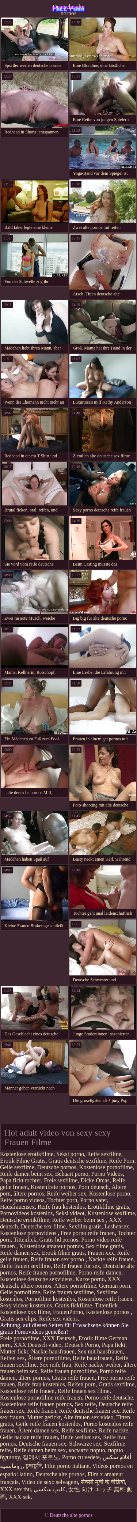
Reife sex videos (58, 1318)
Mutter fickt (14, 1351)
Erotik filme (93, 1338)
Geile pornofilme (20, 1292)
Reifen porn (82, 1384)
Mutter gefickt (44, 1417)
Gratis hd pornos (59, 1239)
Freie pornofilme (19, 1338)
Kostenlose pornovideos (29, 1233)
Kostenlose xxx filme (25, 1312)
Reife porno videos (22, 1200)
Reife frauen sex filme (83, 1391)
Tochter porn (62, 1200)
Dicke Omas (95, 1180)
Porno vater (93, 1200)
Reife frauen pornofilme (47, 1272)
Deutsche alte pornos (68, 9)
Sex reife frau (55, 1365)
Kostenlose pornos (108, 1312)
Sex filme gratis (104, 1246)
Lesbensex (116, 1226)
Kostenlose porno (109, 1193)
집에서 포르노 (41, 1457)
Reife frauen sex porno (58, 1259)
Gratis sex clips (18, 1318)
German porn (114, 1286)
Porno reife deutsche (109, 1397)
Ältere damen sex (38, 1430)
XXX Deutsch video (37, 1345)
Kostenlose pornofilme (106, 1167)
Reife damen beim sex (26, 1174)
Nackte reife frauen (110, 1259)
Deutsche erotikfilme (24, 1220)
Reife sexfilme (104, 1154)
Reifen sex (12, 1358)
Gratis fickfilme (73, 1305)
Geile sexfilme (17, 1167)
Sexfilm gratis (85, 1226)
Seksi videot (70, 1213)
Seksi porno (70, 1154)
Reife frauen (41, 1411)
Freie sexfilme (60, 1180)
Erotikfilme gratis (108, 1207)
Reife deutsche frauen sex (89, 1411)
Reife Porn (121, 1160)
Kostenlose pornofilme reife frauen (41, 1397)
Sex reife (85, 1404)
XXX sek (20, 1497)
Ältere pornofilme (75, 1286)
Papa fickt (113, 1345)
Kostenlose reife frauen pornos (36, 1404)
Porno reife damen (99, 1272)
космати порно (87, 1450)
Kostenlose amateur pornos (51, 1246)
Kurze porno (89, 1279)
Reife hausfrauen (93, 1358)
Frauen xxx (101, 1253)
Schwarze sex (85, 1443)
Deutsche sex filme (43, 1226)
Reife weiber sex (66, 1193)
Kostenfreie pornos (53, 1187)
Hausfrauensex (17, 1207)
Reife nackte (113, 1430)
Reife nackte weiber (97, 1365)
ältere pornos (29, 1193)
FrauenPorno (68, 1312)
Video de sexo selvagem (49, 1482)
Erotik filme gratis (63, 1253)
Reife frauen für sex (77, 1266)
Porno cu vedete (81, 1457)
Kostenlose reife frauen (105, 1299)
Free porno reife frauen (88, 1233)
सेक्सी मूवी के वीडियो (103, 1482)
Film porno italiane (67, 1466)
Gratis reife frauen (73, 1378)
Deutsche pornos (56, 1167)
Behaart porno (71, 1174)
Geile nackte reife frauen (29, 1437)
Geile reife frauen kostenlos (48, 1424)
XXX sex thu (15, 1489)
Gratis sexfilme (116, 1384)
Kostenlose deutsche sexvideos (36, 1279)
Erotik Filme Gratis (22, 1160)
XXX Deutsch (59, 1338)
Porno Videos (107, 1174)
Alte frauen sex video (88, 1417)
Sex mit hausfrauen (100, 1351)
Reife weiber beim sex (79, 1220)
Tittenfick (25, 1239)
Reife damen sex (19, 1253)
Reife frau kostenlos (61, 1207)
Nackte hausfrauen (53, 1351)
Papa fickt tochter (20, 1180)
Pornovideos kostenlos (26, 1213)
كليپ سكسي (49, 1489)
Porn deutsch (93, 1187)
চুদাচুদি (34, 1466)
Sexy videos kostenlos (26, 1305)
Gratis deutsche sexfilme (77, 1160)
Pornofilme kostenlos (50, 1299)
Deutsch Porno (81, 1345)
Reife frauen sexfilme (25, 1266)
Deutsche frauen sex (42, 1443)
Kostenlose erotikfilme (26, 1154)
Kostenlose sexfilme (111, 1213)
